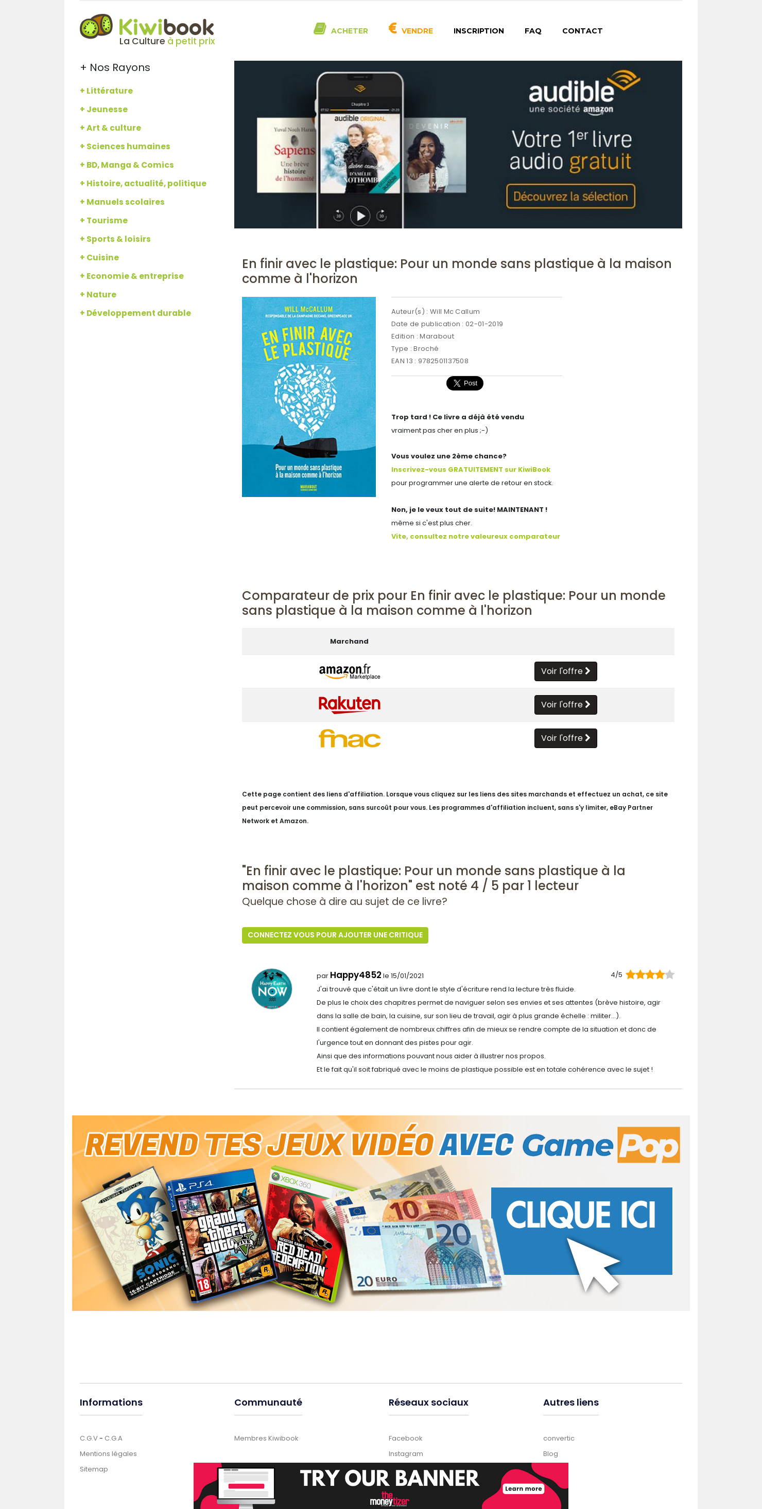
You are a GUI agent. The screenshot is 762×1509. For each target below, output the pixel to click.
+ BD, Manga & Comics (127, 164)
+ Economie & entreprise (132, 276)
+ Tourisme (104, 220)
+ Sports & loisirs (115, 239)
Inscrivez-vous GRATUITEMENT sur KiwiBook (470, 469)
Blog (550, 1453)
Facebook (406, 1437)
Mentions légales (108, 1453)
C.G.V (89, 1437)
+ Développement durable (135, 313)
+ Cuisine (99, 257)
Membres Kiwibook (266, 1437)
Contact (582, 30)
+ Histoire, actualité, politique (143, 183)
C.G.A (114, 1437)
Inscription (479, 30)
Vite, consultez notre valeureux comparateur (475, 536)
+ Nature (98, 294)
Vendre (417, 30)
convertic (559, 1437)
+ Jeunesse (104, 109)
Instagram (406, 1453)
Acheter (349, 30)
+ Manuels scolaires (122, 202)
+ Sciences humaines (125, 146)
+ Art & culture (110, 127)
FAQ (533, 30)
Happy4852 (356, 974)
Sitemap (94, 1468)
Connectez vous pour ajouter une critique (335, 935)
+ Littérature (106, 90)
